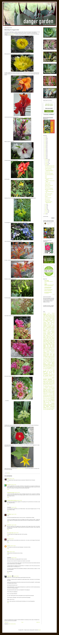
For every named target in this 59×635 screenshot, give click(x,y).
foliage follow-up (52, 337)
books (53, 319)
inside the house (51, 356)
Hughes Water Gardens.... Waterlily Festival (49, 202)
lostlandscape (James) (10, 492)
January (46, 212)
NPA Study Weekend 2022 (49, 372)
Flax (54, 336)
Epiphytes (53, 331)
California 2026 (52, 321)
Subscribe (48, 111)
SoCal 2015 (47, 395)
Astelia (44, 315)
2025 (45, 138)
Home (22, 622)
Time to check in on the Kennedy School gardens (49, 170)
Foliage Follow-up (47, 184)
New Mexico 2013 (48, 370)
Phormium (50, 382)
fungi (49, 338)
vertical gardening (49, 404)
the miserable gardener (48, 292)
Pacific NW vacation (51, 380)
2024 (45, 139)
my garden (49, 367)
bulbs (44, 321)
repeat (48, 389)
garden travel (50, 348)
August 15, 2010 (11, 478)
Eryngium (46, 196)
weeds (47, 407)
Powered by (49, 114)
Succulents (53, 397)
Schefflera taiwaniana (48, 168)
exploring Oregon (50, 333)
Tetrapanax (53, 399)
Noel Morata (9, 514)
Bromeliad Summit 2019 (51, 320)
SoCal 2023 (50, 396)
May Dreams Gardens (21, 468)
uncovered (53, 401)
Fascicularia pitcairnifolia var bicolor (49, 334)
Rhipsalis (50, 389)
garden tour (45, 348)
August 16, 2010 (13, 557)
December (46, 159)
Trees (44, 401)
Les (7, 538)
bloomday (48, 319)
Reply (8, 481)
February (46, 210)
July (46, 204)
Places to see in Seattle (47, 384)
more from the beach (48, 197)
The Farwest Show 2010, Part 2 (49, 165)
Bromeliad (45, 320)
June (46, 205)
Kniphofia (51, 359)
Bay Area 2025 (52, 317)
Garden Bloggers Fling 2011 (47, 340)
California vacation (46, 322)
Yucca (52, 409)
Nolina (54, 371)
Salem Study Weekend (47, 390)
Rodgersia (53, 389)
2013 (45, 154)
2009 (45, 213)
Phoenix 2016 (45, 382)
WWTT (50, 409)
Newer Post (6, 622)
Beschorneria (48, 318)
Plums (46, 177)
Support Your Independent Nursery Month (49, 398)
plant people (45, 385)
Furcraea (51, 338)
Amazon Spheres (52, 314)
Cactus (47, 321)
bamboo (47, 316)
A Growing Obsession (47, 287)
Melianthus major (50, 364)
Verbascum (45, 404)
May (46, 206)
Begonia (44, 318)
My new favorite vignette (48, 193)
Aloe (48, 314)
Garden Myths (46, 280)
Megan (8, 551)
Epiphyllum (49, 331)
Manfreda (49, 363)
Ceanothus (45, 324)
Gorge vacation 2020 (52, 349)
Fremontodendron (45, 338)
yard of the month (47, 182)
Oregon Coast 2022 (49, 376)
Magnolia (53, 362)
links (51, 361)
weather (47, 406)
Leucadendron (48, 361)
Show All (54, 294)
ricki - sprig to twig (10, 532)
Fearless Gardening (46, 336)
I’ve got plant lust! (47, 200)
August (46, 164)
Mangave (53, 363)
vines (44, 406)
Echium (44, 330)
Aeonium (44, 313)
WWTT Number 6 (47, 186)
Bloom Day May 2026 (47, 288)
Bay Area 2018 (47, 317)
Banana (50, 316)
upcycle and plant (46, 402)
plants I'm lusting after (51, 385)
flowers (44, 337)
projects (46, 387)
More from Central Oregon (49, 173)
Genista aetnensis (45, 349)
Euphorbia (44, 333)
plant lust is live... (47, 199)
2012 (45, 155)
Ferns (52, 336)
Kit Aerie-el (9, 484)
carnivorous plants (46, 323)
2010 (45, 158)
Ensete (47, 331)
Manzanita (45, 364)
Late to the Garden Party (48, 289)
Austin (47, 315)
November (46, 160)
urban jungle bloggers (52, 402)
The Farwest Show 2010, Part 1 (49, 167)
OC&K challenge (51, 374)
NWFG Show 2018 (45, 374)
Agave (44, 314)
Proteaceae (50, 387)
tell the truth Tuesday (46, 399)
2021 (45, 143)
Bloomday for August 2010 (49, 185)
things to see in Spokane (47, 400)
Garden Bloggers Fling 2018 (47, 344)
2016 (45, 150)
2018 (45, 147)
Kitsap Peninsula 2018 (46, 359)
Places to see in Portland (50, 383)
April (46, 208)
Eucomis (53, 332)
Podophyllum (45, 386)
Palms (44, 381)
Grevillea (50, 350)
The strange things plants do (49, 174)
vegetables (53, 403)
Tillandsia (53, 400)
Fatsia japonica (45, 335)
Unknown (8, 545)
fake (54, 333)
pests (54, 381)
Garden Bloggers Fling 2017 (50, 343)
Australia (53, 315)
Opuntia (50, 375)
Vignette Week (52, 405)
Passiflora (51, 381)
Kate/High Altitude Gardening (12, 500)
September (47, 163)
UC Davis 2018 (48, 401)
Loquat (46, 362)
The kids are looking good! (49, 188)
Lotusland (49, 362)
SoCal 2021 (47, 396)
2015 (45, 151)
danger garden (9, 576)
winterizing (50, 408)
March (46, 209)
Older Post (38, 622)
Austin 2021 (50, 315)
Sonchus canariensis (47, 397)
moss (54, 364)
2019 (45, 146)
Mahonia (44, 363)
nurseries (45, 373)
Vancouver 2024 (46, 403)
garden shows (52, 347)
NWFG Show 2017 (51, 373)
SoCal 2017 (50, 395)
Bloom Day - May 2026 (47, 290)
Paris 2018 (47, 381)
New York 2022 (49, 371)
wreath (48, 409)
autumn (44, 316)
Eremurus (44, 332)
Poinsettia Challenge (50, 386)
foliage (47, 337)
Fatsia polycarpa (52, 335)
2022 (45, 142)
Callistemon (53, 322)
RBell (8, 478)
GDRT (54, 348)
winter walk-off (47, 408)
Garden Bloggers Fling (51, 339)
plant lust (53, 384)
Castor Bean (52, 323)
